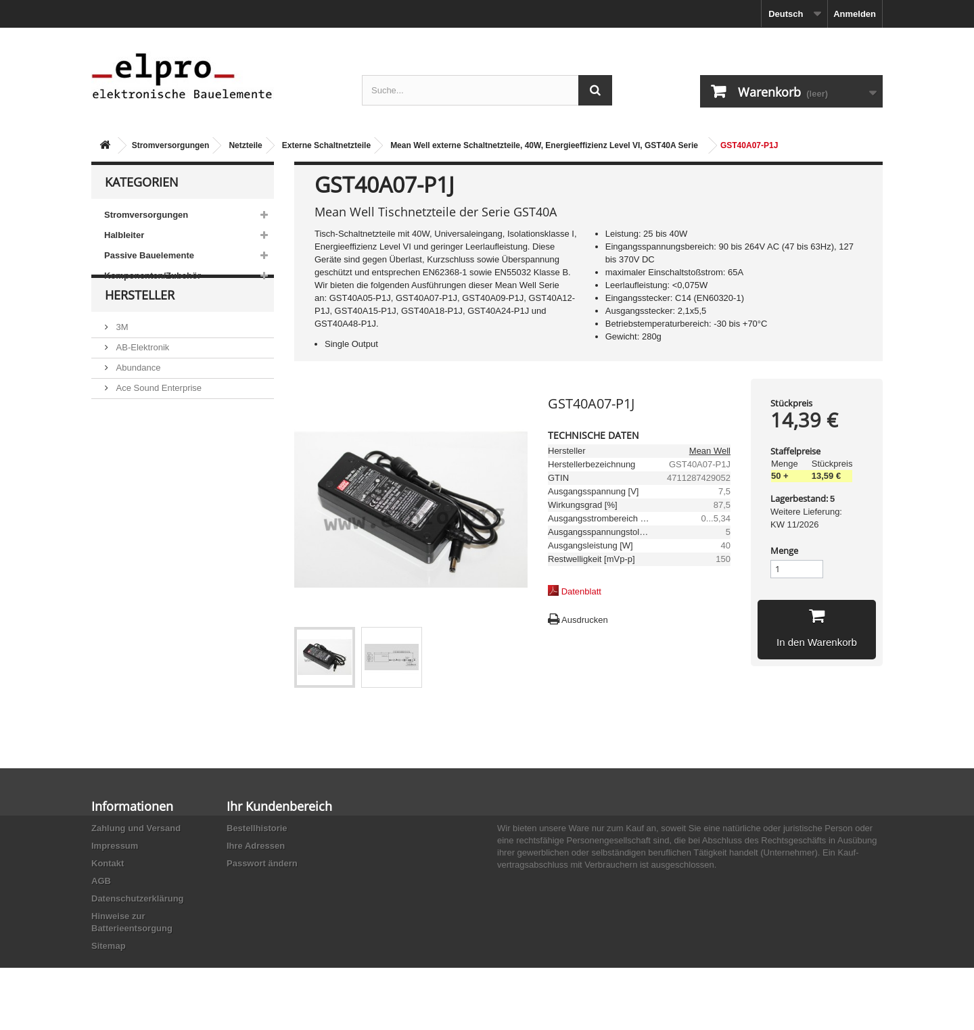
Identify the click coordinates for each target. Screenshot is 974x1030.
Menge (784, 550)
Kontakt (107, 863)
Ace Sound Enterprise (158, 413)
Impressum (114, 846)
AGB (101, 881)
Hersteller (140, 326)
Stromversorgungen (171, 145)
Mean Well (709, 451)
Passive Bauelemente (149, 255)
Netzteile (245, 145)
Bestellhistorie (257, 828)
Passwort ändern (262, 863)
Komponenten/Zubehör (152, 276)
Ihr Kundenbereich (279, 806)
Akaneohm (136, 474)
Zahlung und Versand (136, 828)
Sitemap (108, 946)
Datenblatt (581, 591)
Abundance (137, 393)
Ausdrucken (584, 620)
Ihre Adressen (256, 846)
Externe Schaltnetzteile (326, 145)
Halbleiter (124, 235)
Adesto (128, 454)
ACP (124, 434)
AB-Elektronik (141, 373)
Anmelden (854, 14)
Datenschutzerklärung (137, 898)
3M (121, 353)
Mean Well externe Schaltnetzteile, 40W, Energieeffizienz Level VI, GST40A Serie (544, 145)
